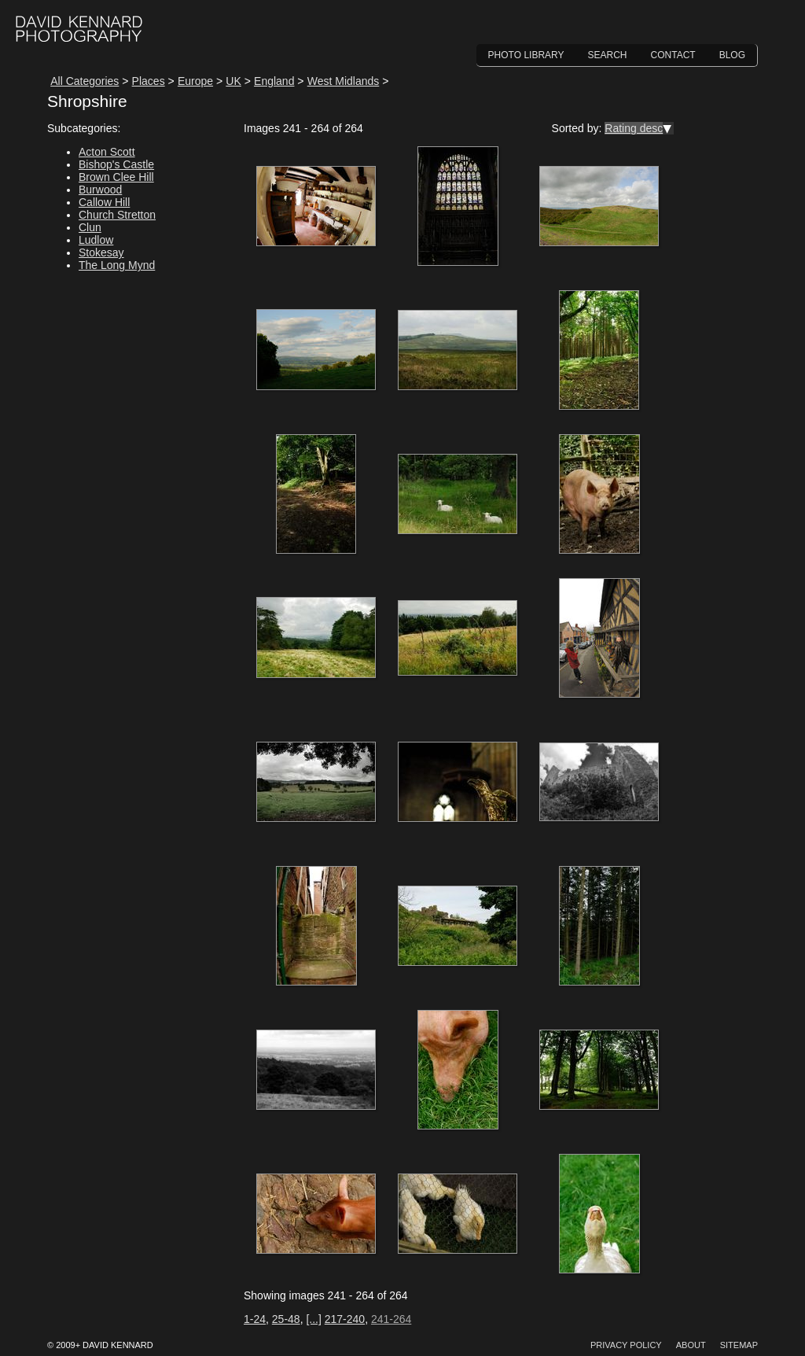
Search (607, 55)
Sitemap (739, 1345)
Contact (673, 55)
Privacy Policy (626, 1345)
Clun (90, 227)
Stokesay (101, 252)
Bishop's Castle (116, 164)
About (691, 1345)
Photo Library (526, 55)
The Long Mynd (117, 265)
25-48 (286, 1319)
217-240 (345, 1319)
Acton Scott (107, 152)
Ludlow (96, 240)
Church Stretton (117, 214)
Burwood (100, 189)
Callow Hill (104, 202)
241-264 (391, 1319)
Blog (732, 55)
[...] (313, 1319)
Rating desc (634, 128)
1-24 (255, 1319)
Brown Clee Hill (116, 177)
